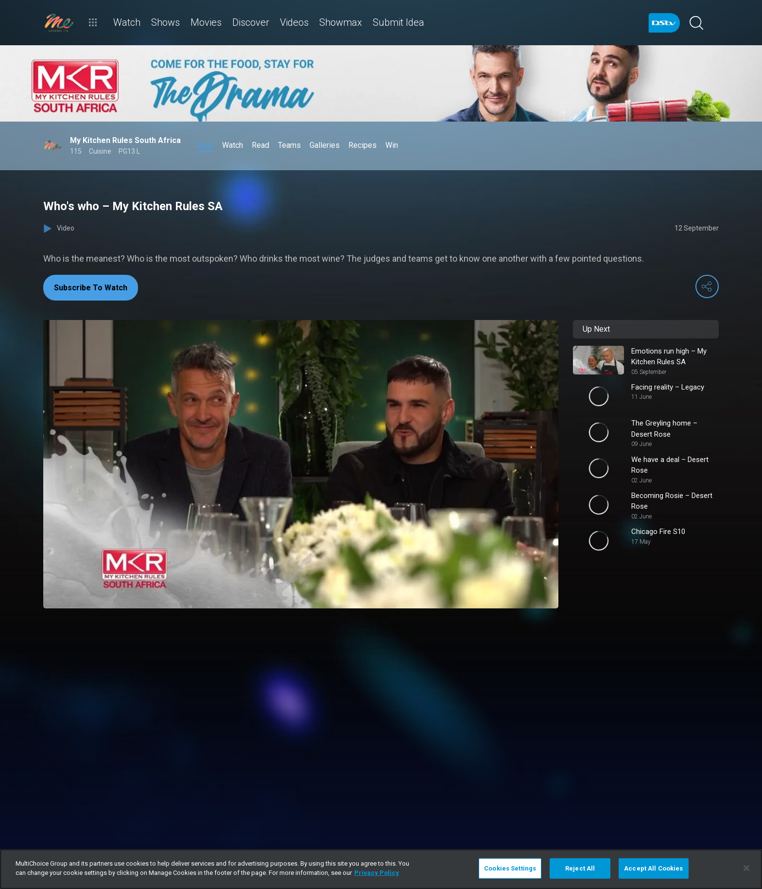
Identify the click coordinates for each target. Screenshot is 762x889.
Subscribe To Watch (90, 287)
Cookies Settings (510, 868)
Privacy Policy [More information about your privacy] (376, 872)
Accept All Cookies (653, 868)
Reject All (580, 868)
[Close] (746, 868)
